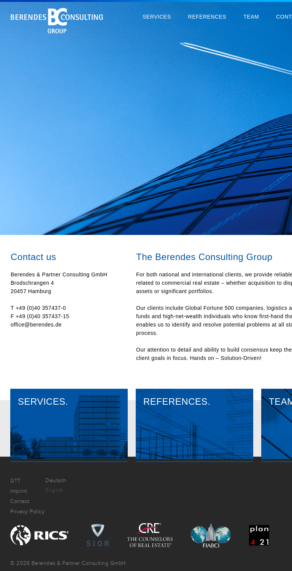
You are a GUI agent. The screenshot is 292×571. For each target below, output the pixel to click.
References (207, 17)
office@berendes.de (36, 325)
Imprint (18, 491)
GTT (15, 481)
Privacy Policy (27, 511)
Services (157, 17)
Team (251, 17)
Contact (20, 501)
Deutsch (56, 480)
